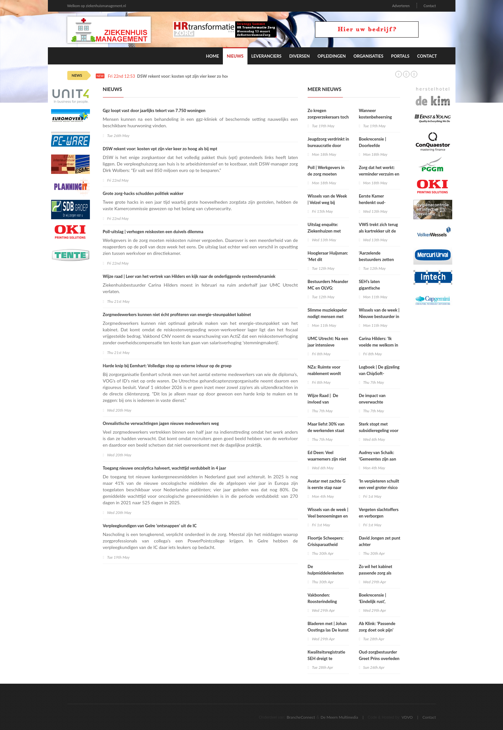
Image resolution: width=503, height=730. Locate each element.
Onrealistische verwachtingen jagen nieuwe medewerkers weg (161, 423)
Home (212, 56)
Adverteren (401, 6)
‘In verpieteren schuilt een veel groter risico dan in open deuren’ (379, 487)
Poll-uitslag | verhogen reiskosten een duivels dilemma (153, 231)
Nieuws (235, 56)
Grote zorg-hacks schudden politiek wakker (143, 193)
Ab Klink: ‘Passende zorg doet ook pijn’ (377, 627)
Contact (429, 6)
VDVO (407, 717)
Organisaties (368, 56)
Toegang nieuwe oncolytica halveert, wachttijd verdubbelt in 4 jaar (164, 468)
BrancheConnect (301, 717)
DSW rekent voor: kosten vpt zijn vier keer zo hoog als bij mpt (194, 76)
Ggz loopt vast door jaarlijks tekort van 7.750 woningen (154, 110)
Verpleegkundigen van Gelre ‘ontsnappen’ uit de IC (150, 525)
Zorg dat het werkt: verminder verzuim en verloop (379, 174)
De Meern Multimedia (339, 717)
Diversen (299, 56)
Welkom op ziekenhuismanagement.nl (96, 6)
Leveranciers (266, 56)
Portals (400, 56)
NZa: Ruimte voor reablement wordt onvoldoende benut (326, 373)
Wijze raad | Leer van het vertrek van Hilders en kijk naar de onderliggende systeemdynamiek (189, 276)
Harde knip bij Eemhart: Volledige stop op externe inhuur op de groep (167, 365)
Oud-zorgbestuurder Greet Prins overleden (379, 655)
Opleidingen (331, 56)
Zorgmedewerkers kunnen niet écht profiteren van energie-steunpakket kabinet (177, 314)
